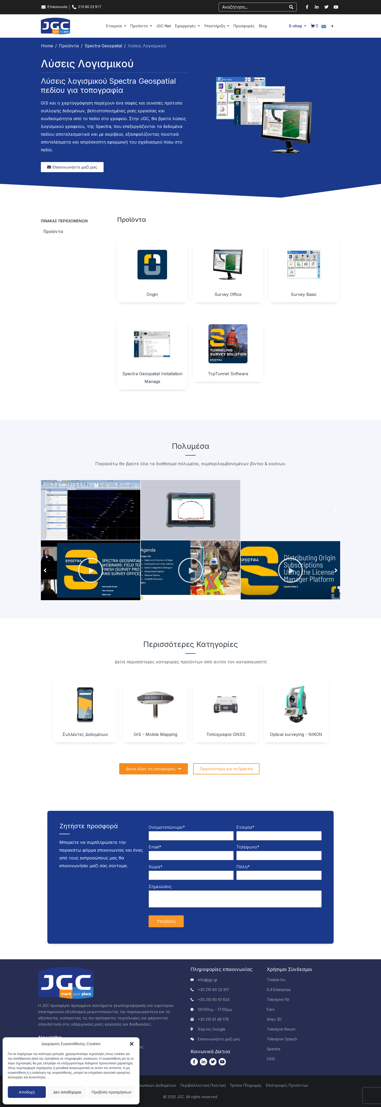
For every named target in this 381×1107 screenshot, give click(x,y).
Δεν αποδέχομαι (67, 1092)
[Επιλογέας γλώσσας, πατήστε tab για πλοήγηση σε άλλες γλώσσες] (328, 26)
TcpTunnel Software (228, 373)
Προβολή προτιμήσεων (111, 1092)
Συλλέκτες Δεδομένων (85, 734)
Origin (152, 294)
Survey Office (228, 294)
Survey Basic (304, 294)
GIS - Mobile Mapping (155, 734)
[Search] (291, 7)
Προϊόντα (53, 231)
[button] (131, 1043)
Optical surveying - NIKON (296, 734)
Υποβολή (166, 921)
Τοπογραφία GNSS (225, 734)
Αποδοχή (27, 1092)
